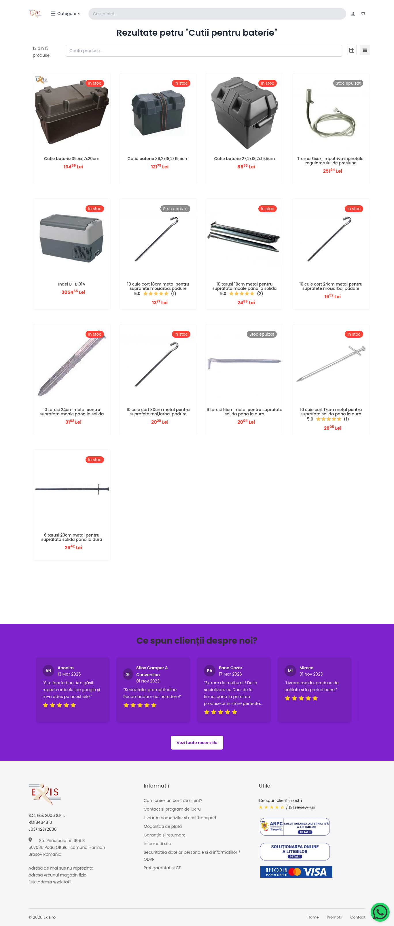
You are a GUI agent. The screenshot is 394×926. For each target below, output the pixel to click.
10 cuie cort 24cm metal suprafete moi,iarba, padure (330, 286)
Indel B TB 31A (71, 284)
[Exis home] (35, 13)
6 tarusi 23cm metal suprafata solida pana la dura (71, 537)
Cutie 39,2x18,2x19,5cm (158, 158)
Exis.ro (49, 917)
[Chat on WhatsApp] (380, 912)
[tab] (352, 51)
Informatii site (157, 844)
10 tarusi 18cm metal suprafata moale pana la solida (244, 286)
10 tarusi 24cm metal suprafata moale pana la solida (71, 412)
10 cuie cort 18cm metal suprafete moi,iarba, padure (158, 286)
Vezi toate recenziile (197, 743)
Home (313, 917)
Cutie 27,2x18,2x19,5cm (244, 158)
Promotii (334, 917)
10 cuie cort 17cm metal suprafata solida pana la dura (331, 412)
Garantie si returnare (164, 835)
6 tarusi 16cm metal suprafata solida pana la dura (244, 412)
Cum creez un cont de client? (173, 801)
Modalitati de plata (163, 827)
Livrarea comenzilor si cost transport (180, 818)
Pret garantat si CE (162, 868)
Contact (357, 917)
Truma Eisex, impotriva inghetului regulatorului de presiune (331, 161)
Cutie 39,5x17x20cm (71, 158)
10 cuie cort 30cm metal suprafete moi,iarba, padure (158, 412)
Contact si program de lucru (172, 809)
